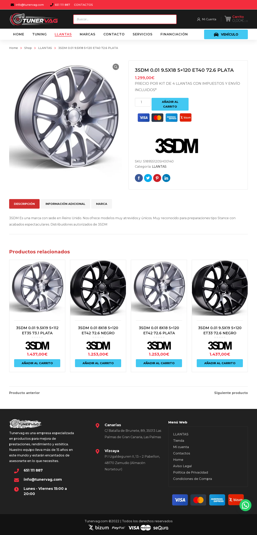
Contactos (181, 453)
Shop (28, 48)
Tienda (178, 441)
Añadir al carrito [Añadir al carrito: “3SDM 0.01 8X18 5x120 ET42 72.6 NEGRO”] (98, 363)
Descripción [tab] (24, 204)
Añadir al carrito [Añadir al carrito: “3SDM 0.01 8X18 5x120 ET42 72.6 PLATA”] (159, 363)
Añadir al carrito (170, 104)
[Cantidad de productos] (143, 102)
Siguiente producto (231, 393)
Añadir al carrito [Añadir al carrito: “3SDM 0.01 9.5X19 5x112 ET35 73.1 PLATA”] (37, 363)
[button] (116, 67)
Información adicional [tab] (65, 204)
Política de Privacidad (190, 472)
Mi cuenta (181, 447)
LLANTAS (45, 48)
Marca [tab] (101, 204)
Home (13, 48)
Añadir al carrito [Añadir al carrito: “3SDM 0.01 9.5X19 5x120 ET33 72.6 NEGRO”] (220, 363)
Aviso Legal (182, 466)
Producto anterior (24, 393)
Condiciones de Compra (192, 479)
